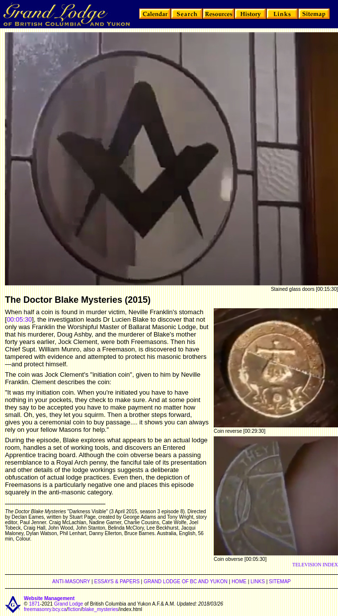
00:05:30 (19, 319)
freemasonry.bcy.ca (45, 609)
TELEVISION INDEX (315, 564)
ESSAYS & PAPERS (116, 581)
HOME (239, 581)
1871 (34, 604)
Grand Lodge (68, 604)
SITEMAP (280, 581)
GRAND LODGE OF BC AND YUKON (186, 581)
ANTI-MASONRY (71, 581)
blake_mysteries (100, 609)
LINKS (258, 581)
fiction (74, 609)
